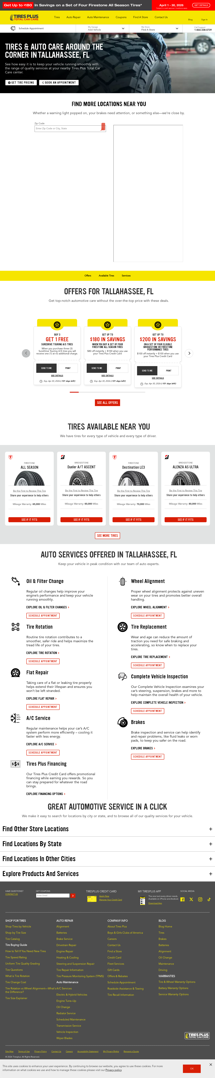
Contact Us (114, 945)
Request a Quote (131, 1052)
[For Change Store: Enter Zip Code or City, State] (70, 128)
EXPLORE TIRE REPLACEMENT (149, 657)
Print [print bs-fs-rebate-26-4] (168, 370)
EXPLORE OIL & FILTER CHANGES (46, 607)
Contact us (11, 894)
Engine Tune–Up (66, 1001)
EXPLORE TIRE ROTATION (41, 653)
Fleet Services (116, 964)
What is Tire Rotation (17, 976)
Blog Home (165, 926)
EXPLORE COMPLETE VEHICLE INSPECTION (157, 702)
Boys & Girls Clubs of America (125, 933)
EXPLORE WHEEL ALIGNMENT (149, 607)
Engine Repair (64, 951)
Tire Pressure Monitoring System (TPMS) (80, 976)
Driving (163, 970)
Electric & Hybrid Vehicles (71, 995)
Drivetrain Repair (66, 945)
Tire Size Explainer (16, 998)
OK (192, 1069)
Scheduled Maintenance (70, 1019)
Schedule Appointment (121, 982)
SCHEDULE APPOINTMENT (43, 615)
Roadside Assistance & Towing (126, 989)
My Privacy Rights (111, 1052)
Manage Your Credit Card (110, 900)
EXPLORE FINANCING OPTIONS (44, 794)
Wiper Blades (64, 1038)
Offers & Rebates (118, 976)
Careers (112, 939)
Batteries (61, 933)
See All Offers (107, 402)
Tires (161, 933)
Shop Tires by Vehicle (18, 926)
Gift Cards (113, 970)
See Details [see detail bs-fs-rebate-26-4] (158, 378)
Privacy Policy (40, 1052)
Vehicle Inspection (67, 1032)
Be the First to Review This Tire (29, 491)
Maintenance (166, 964)
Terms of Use (24, 1052)
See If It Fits (29, 520)
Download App (155, 903)
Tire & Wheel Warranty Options (177, 982)
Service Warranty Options (174, 994)
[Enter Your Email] (53, 895)
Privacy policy (113, 1070)
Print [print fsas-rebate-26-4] (118, 368)
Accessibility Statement (87, 1052)
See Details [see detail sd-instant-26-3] (57, 376)
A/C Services (64, 988)
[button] (57, 17)
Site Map (9, 1052)
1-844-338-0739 (203, 30)
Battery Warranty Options (173, 988)
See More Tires (107, 535)
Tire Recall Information (121, 995)
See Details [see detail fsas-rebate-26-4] (107, 376)
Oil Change (63, 1007)
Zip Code (40, 123)
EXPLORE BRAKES (142, 748)
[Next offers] (189, 353)
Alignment (62, 926)
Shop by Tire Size (15, 933)
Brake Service (64, 939)
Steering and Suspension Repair (75, 964)
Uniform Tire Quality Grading (22, 964)
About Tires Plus (117, 926)
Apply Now (104, 896)
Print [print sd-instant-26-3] (68, 368)
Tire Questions (14, 970)
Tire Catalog (12, 939)
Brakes (162, 939)
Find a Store (103, 126)
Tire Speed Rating (16, 957)
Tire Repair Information (69, 970)
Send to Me (46, 368)
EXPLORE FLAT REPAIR (40, 698)
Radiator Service (66, 1013)
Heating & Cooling (67, 957)
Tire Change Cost (15, 982)
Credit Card (114, 957)
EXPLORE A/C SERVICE (40, 744)
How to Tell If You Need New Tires (25, 951)
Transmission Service (68, 1026)
